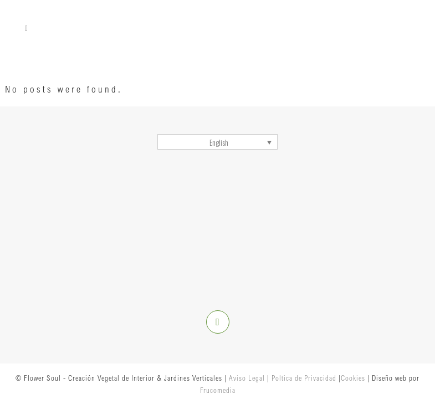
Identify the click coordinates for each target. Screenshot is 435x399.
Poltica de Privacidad (304, 378)
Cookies (353, 378)
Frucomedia (218, 390)
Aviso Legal (247, 378)
